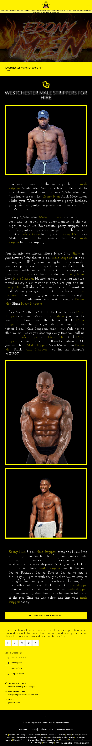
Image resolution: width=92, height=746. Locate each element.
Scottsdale (51, 737)
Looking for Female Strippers (75, 743)
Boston (75, 735)
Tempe (71, 737)
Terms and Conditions (28, 729)
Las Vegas (42, 737)
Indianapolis (62, 737)
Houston (61, 735)
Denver (30, 735)
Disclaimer (43, 729)
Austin (37, 735)
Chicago (23, 735)
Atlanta (44, 735)
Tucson (24, 740)
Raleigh (56, 740)
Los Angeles (80, 737)
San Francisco (75, 740)
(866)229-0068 (14, 703)
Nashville (8, 740)
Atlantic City (14, 735)
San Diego (38, 743)
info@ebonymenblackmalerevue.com (23, 695)
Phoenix (16, 740)
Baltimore (10, 737)
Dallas (68, 735)
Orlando (31, 740)
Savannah (64, 740)
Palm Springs (48, 743)
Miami (49, 740)
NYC (6, 735)
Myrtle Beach (31, 737)
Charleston (52, 735)
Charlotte (83, 735)
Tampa (84, 740)
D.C (31, 743)
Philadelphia (20, 737)
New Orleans (40, 740)
